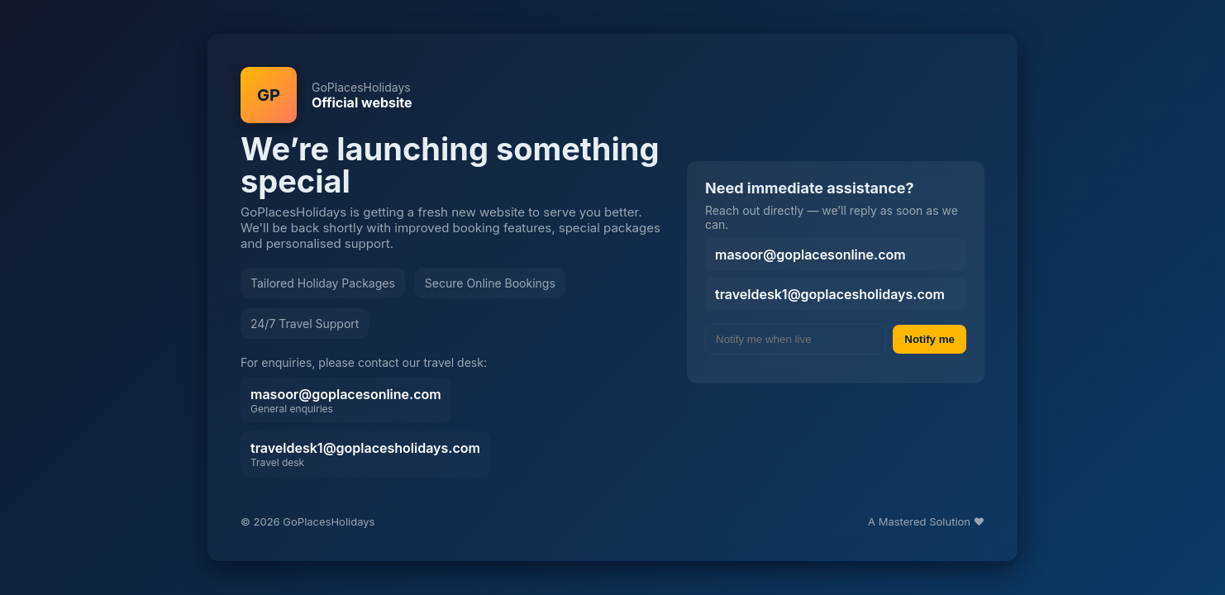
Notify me (929, 339)
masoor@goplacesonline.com (345, 400)
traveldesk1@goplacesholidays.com (365, 454)
